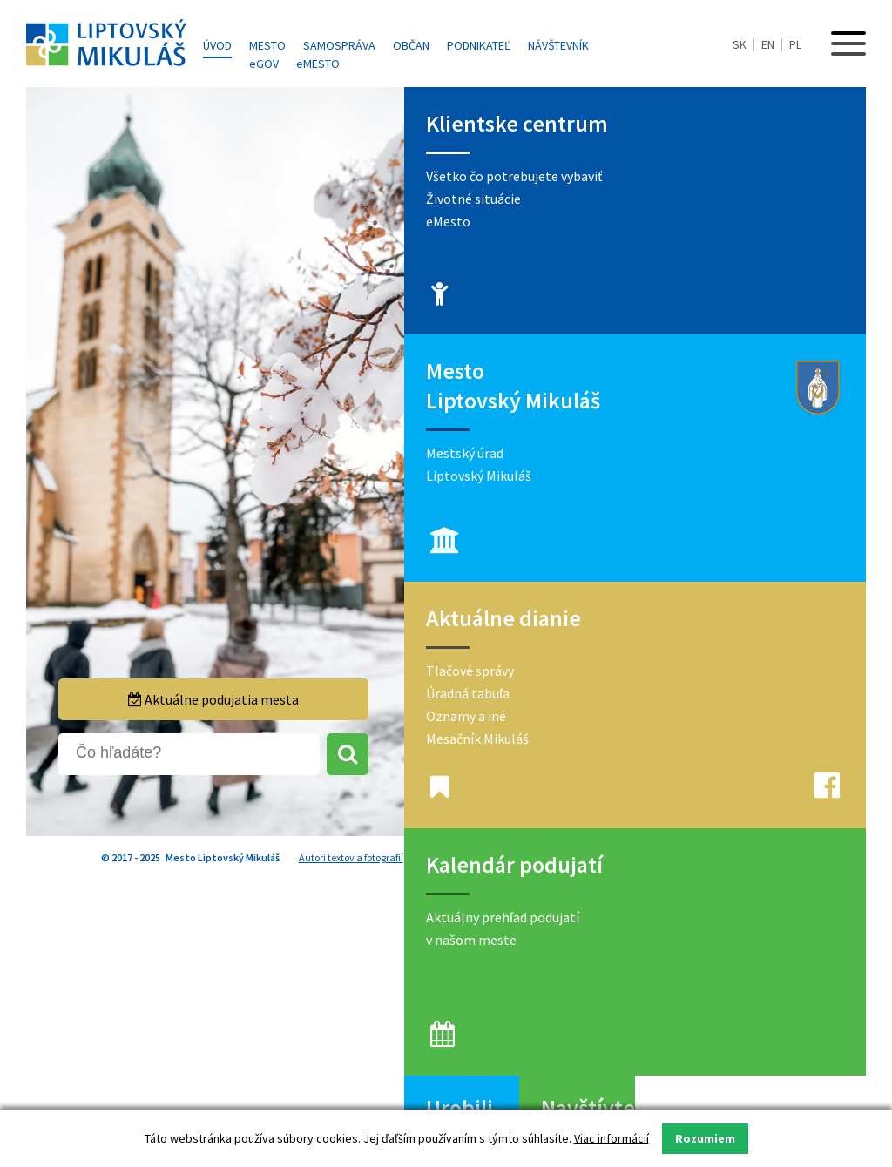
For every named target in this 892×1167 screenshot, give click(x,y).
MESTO (318, 63)
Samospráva (339, 45)
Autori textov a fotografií (351, 857)
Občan (411, 45)
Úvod (217, 45)
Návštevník (558, 45)
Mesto (267, 45)
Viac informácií (611, 1138)
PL (795, 44)
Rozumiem (705, 1138)
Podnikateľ (478, 45)
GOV (264, 63)
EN (767, 44)
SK (740, 44)
